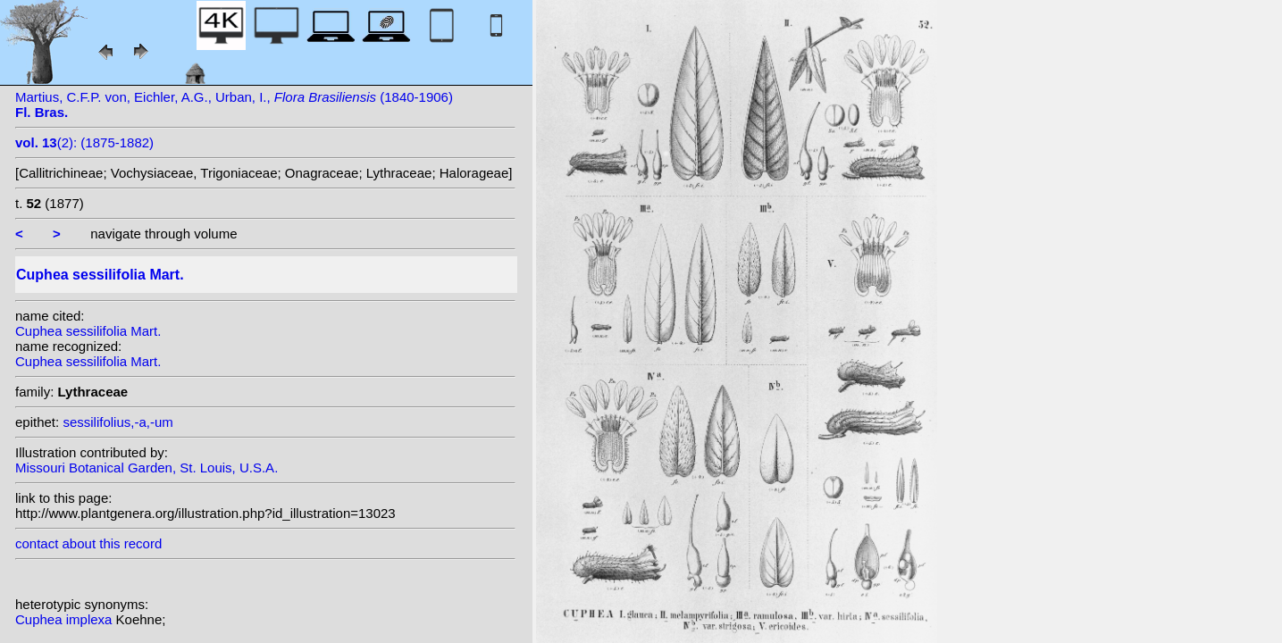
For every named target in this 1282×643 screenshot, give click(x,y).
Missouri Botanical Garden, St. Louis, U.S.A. (146, 467)
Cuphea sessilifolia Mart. (88, 330)
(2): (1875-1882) (84, 142)
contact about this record (88, 543)
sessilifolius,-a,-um (117, 422)
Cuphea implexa (65, 619)
